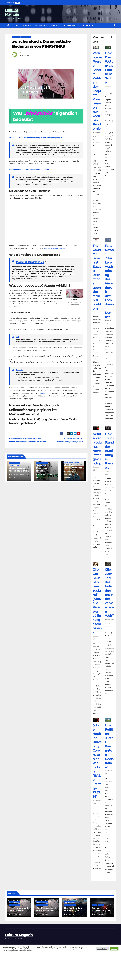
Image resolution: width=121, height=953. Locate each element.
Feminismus (16, 36)
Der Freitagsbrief (14, 902)
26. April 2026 (16, 914)
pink (17, 337)
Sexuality (19, 370)
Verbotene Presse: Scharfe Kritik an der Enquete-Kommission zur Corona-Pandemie (97, 90)
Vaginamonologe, (45, 393)
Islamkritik (40, 25)
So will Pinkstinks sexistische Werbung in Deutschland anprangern (35, 138)
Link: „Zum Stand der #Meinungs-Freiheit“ (109, 450)
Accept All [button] (114, 949)
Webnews (87, 25)
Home (16, 25)
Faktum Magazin (19, 935)
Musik (65, 462)
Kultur (54, 25)
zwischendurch (70, 25)
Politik (26, 25)
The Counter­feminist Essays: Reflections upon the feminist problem (97, 277)
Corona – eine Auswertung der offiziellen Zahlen (101, 911)
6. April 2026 (43, 914)
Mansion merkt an (14, 462)
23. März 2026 (71, 914)
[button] (114, 25)
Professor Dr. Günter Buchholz (72, 474)
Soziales (100, 904)
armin (25, 53)
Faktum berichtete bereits (54, 248)
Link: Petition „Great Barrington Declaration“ (109, 746)
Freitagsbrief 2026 (14, 904)
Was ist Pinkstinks (30, 262)
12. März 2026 (99, 914)
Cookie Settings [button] (102, 949)
